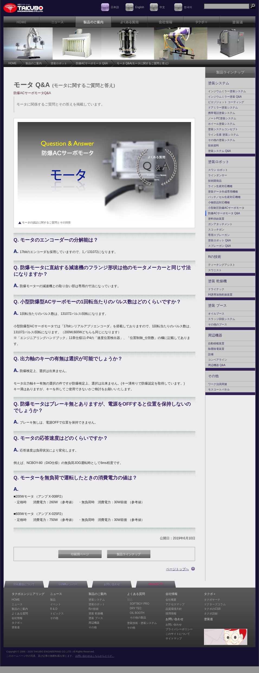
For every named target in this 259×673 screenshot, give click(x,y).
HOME (12, 63)
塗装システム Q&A (219, 150)
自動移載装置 (216, 343)
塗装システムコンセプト (223, 129)
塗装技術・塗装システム (142, 622)
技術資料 (213, 145)
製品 (53, 599)
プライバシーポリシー (179, 629)
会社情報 (17, 618)
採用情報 (171, 613)
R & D (53, 608)
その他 (213, 376)
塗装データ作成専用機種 (223, 191)
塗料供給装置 (216, 218)
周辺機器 (215, 335)
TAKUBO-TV (155, 584)
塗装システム (218, 83)
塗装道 (16, 627)
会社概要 (171, 599)
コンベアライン (217, 359)
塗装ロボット (59, 63)
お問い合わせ (112, 584)
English (139, 7)
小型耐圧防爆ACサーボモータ (226, 207)
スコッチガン (216, 229)
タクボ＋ (17, 622)
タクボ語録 (211, 613)
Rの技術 (214, 257)
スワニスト (215, 270)
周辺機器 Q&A (216, 365)
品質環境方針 (174, 608)
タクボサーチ (212, 599)
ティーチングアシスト (221, 264)
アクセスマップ (175, 604)
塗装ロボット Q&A (219, 240)
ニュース (17, 604)
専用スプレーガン (219, 234)
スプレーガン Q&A (219, 245)
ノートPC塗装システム (222, 118)
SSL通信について (24, 584)
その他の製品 (138, 617)
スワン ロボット (218, 169)
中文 (162, 7)
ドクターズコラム (215, 604)
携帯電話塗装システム (221, 112)
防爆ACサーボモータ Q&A (92, 63)
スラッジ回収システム (221, 319)
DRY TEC (135, 608)
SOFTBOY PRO (139, 603)
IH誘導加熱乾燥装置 (220, 294)
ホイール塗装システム (221, 123)
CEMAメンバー (68, 584)
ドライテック (216, 289)
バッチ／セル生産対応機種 (224, 197)
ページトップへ (177, 569)
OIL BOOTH (137, 612)
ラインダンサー (217, 175)
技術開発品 (215, 180)
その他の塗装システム (221, 140)
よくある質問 (20, 613)
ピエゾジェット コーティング (226, 102)
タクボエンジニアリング (28, 593)
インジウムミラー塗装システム (227, 91)
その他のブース (217, 324)
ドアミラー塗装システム (223, 107)
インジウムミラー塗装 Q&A (225, 96)
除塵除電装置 (216, 348)
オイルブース (216, 313)
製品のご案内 (33, 63)
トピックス (57, 613)
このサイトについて (178, 633)
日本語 (115, 7)
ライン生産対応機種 (220, 186)
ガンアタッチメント (220, 224)
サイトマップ (174, 638)
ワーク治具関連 (217, 384)
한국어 (188, 7)
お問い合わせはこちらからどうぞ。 (94, 656)
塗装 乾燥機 (217, 281)
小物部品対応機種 (219, 202)
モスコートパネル (219, 389)
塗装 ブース (217, 305)
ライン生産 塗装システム (223, 134)
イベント (55, 604)
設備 (210, 354)
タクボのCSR (212, 608)
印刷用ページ (80, 554)
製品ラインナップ (129, 554)
